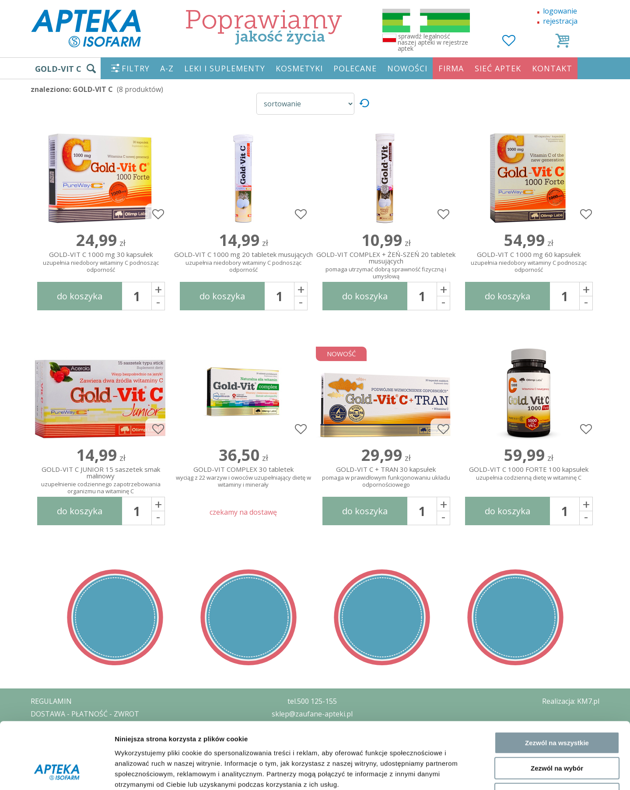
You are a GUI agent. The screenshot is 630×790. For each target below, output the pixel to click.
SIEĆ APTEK (498, 68)
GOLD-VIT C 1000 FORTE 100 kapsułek (528, 473)
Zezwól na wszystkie (557, 683)
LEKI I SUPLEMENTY (224, 68)
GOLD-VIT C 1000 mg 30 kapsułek (101, 262)
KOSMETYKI (299, 68)
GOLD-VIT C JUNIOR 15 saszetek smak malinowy (101, 478)
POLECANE (355, 68)
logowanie (560, 11)
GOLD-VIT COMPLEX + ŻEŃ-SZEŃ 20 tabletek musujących (386, 263)
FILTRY (136, 68)
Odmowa (556, 734)
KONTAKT (552, 68)
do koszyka (79, 296)
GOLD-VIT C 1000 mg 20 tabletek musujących (243, 262)
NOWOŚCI (407, 68)
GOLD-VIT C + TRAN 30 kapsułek (386, 477)
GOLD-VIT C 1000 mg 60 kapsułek (528, 262)
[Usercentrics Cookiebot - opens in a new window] (56, 772)
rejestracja (560, 21)
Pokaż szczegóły (467, 772)
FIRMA (451, 68)
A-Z (167, 68)
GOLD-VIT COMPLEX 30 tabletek (243, 477)
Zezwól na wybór (557, 709)
